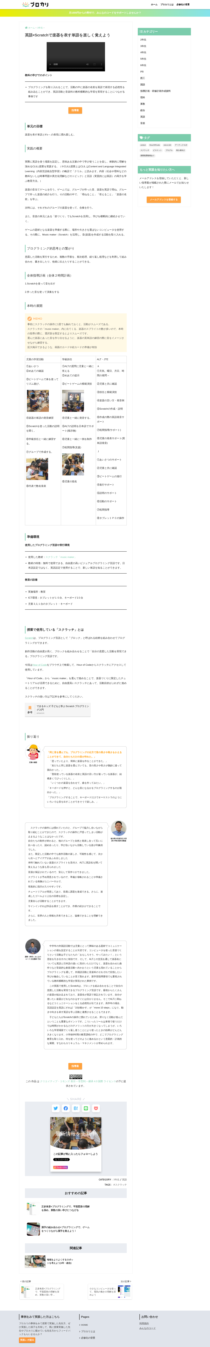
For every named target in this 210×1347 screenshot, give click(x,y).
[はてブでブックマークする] (76, 1109)
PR (142, 72)
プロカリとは (167, 4)
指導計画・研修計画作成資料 (156, 92)
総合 (142, 111)
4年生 (143, 52)
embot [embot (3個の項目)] (143, 147)
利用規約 (144, 1303)
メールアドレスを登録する (164, 201)
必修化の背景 (183, 4)
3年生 (116, 1181)
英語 (124, 1181)
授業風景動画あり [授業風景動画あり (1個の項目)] (147, 157)
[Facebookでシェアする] (65, 1109)
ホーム (154, 4)
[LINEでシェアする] (87, 1109)
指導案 (75, 110)
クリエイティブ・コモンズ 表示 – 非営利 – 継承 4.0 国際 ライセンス (78, 1082)
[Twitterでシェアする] (54, 1109)
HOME (84, 1305)
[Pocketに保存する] (97, 1109)
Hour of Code (39, 665)
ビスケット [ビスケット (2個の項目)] (157, 152)
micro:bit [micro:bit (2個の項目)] (167, 147)
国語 (142, 85)
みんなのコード (147, 1308)
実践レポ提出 (27, 1320)
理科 (142, 98)
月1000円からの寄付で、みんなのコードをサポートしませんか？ (105, 13)
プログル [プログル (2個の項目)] (169, 152)
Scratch (29, 638)
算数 (142, 105)
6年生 (143, 65)
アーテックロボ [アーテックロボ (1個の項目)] (181, 147)
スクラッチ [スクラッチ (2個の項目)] (144, 152)
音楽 (142, 124)
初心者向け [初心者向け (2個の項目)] (180, 152)
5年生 (143, 59)
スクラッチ (121, 1186)
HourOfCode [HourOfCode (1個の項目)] (154, 147)
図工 (142, 79)
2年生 (143, 39)
